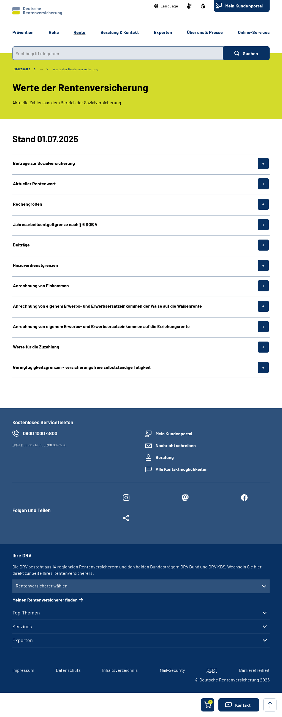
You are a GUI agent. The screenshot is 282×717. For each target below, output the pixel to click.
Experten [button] (163, 32)
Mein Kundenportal (244, 5)
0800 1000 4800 (40, 433)
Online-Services (254, 32)
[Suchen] (246, 53)
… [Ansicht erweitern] (41, 69)
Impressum (23, 670)
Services (22, 626)
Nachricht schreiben (176, 445)
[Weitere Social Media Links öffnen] (126, 519)
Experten (22, 640)
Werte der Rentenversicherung (75, 69)
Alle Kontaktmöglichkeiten (182, 469)
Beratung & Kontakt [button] (120, 32)
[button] (166, 6)
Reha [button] (54, 32)
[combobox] (117, 53)
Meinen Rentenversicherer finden (45, 599)
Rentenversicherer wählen (41, 585)
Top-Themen (26, 612)
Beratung (165, 457)
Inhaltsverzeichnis (120, 670)
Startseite (22, 69)
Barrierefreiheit (254, 670)
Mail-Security (172, 670)
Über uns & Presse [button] (205, 32)
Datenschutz (68, 670)
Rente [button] (79, 32)
